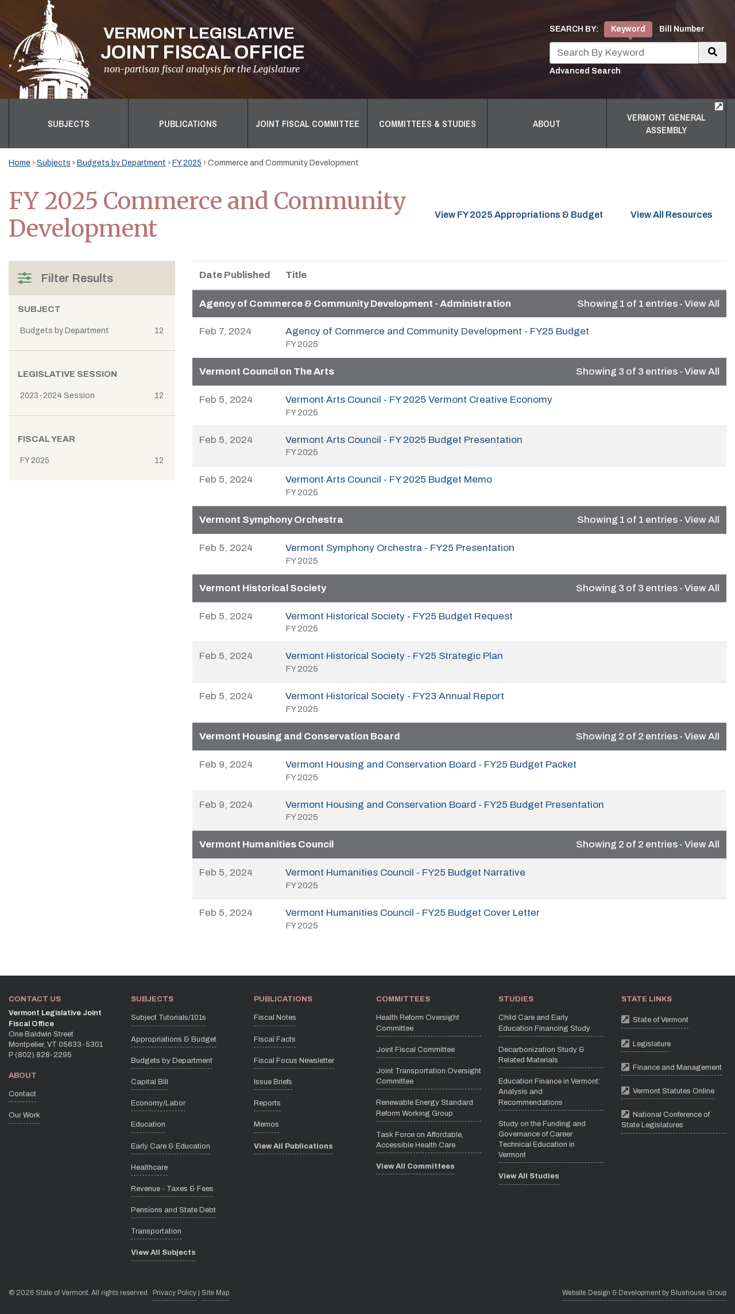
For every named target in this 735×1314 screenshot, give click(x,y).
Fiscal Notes (275, 1018)
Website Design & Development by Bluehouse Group (644, 1293)
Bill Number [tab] (682, 29)
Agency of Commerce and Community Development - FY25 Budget (437, 331)
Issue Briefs (273, 1082)
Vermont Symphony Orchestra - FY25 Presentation (399, 547)
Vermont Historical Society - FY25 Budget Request (399, 616)
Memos (266, 1124)
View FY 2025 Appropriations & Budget (519, 214)
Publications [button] (188, 123)
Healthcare (149, 1167)
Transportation (156, 1231)
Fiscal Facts (275, 1039)
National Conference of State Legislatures (673, 1118)
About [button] (546, 123)
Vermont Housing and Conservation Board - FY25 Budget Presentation (444, 804)
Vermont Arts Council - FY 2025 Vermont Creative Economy (418, 399)
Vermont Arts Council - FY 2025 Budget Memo (388, 479)
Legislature (646, 1043)
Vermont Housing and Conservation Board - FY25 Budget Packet (431, 764)
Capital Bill (149, 1082)
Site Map (215, 1293)
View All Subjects (163, 1253)
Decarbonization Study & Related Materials (541, 1055)
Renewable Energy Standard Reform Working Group (424, 1108)
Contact (22, 1094)
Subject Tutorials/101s (168, 1018)
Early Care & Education (170, 1146)
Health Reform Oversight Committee (417, 1023)
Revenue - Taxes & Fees (172, 1189)
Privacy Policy (174, 1292)
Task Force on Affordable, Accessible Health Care (419, 1140)
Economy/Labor (158, 1103)
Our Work (24, 1115)
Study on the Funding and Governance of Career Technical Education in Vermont (542, 1139)
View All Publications (293, 1146)
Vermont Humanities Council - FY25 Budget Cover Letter (412, 912)
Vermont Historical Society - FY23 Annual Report (394, 696)
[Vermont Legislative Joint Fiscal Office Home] (157, 49)
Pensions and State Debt (173, 1210)
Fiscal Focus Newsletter (294, 1061)
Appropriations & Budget (173, 1039)
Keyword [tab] (628, 29)
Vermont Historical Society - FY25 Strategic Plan (394, 655)
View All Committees (415, 1166)
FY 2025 (187, 163)
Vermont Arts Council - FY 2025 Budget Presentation (404, 439)
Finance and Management (671, 1066)
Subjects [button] (69, 123)
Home (19, 163)
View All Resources (678, 213)
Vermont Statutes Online (667, 1090)
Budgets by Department (121, 163)
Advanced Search (585, 71)
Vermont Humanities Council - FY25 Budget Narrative (405, 872)
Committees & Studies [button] (427, 123)
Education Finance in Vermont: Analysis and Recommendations (549, 1091)
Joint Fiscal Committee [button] (307, 123)
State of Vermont (654, 1019)
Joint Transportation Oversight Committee (428, 1076)
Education (148, 1124)
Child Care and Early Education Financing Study (544, 1023)
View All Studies (528, 1176)
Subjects (54, 163)
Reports (267, 1103)
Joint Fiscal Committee (415, 1050)
